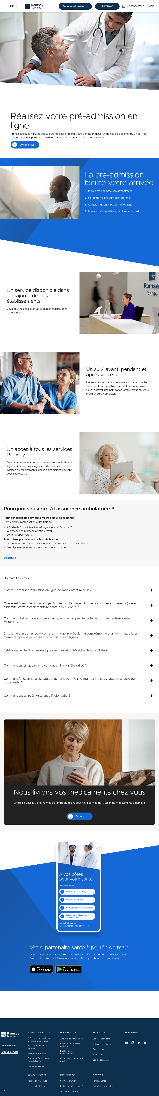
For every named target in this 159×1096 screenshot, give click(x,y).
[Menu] (11, 6)
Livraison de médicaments (66, 1052)
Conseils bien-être (101, 1039)
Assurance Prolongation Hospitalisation (39, 1059)
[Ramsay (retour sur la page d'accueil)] (34, 6)
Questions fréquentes (103, 1086)
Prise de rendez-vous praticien (70, 1044)
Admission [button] (107, 6)
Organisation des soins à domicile (71, 1059)
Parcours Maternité (36, 1086)
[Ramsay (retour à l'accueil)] (10, 1034)
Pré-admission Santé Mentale (37, 1047)
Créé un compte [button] (9, 1052)
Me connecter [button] (8, 1046)
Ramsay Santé (99, 1081)
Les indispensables (101, 1060)
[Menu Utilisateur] (137, 6)
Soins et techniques (102, 1044)
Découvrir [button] (78, 816)
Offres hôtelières (36, 1066)
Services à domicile (73, 6)
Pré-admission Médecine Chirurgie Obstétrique (39, 1039)
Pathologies (98, 1049)
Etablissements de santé (71, 1086)
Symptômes (98, 1055)
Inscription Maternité (37, 1054)
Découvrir (10, 558)
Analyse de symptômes (71, 1039)
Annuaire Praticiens (69, 1091)
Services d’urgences (70, 1081)
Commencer (23, 144)
